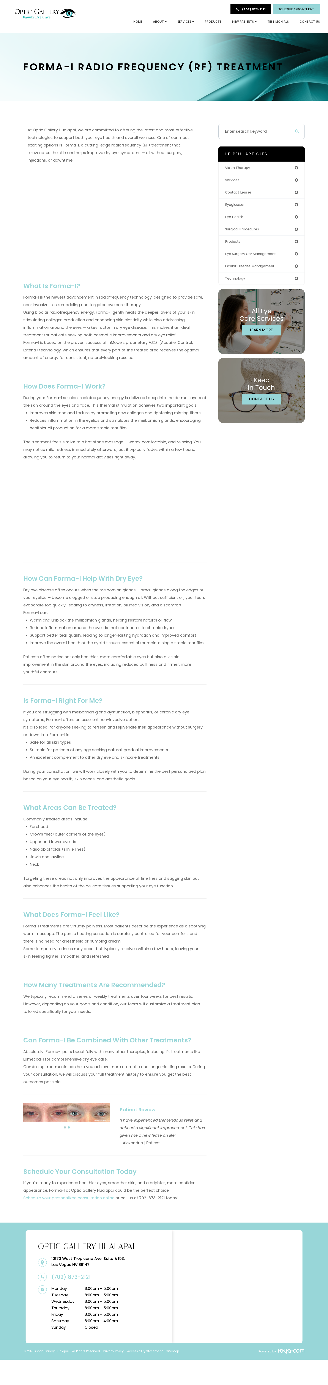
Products (213, 21)
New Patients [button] (244, 21)
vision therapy (241, 169)
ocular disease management (255, 271)
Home (137, 21)
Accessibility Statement (145, 1377)
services (235, 182)
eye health (237, 220)
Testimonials (278, 21)
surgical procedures (246, 233)
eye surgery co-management (255, 258)
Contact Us (310, 21)
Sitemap (172, 1377)
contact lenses (242, 195)
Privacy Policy (113, 1377)
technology (238, 284)
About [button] (160, 21)
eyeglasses (237, 208)
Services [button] (185, 21)
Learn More (262, 336)
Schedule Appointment (296, 9)
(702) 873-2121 (69, 1302)
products (235, 246)
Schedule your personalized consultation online (69, 1223)
